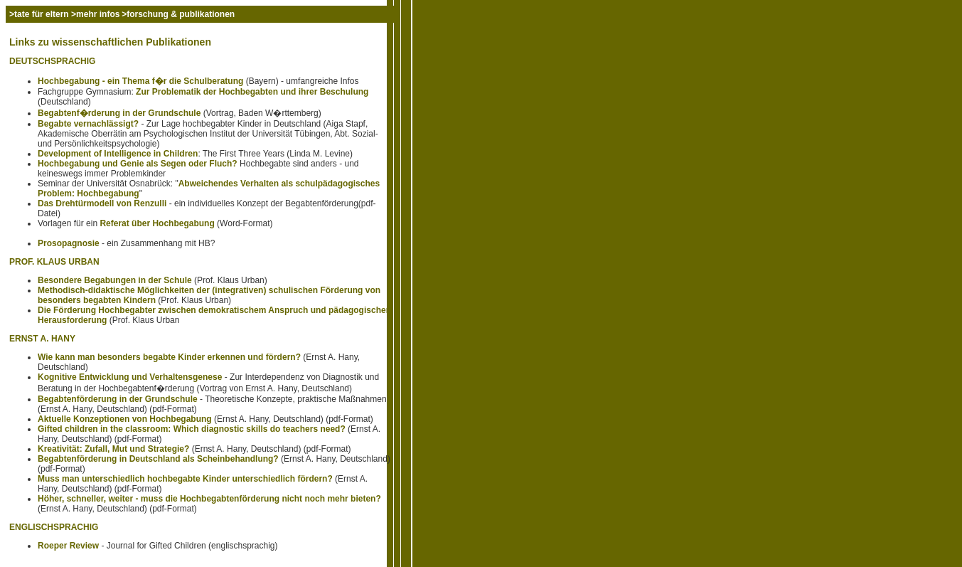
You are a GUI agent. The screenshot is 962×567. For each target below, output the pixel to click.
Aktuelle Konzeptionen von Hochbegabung (125, 419)
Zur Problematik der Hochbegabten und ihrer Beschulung (252, 92)
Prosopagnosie (69, 243)
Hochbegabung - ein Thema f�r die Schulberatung (140, 81)
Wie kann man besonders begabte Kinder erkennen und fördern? (169, 357)
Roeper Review (68, 546)
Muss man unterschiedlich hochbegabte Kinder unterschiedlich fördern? (185, 479)
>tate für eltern (40, 14)
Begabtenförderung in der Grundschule (118, 399)
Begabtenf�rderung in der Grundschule (119, 113)
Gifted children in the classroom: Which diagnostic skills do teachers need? (192, 429)
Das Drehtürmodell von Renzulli (102, 203)
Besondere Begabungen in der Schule (115, 280)
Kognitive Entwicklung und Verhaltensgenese (130, 377)
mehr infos (97, 14)
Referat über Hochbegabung (157, 223)
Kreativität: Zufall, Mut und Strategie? (113, 449)
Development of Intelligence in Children (118, 154)
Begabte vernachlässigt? (88, 124)
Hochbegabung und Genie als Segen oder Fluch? (137, 164)
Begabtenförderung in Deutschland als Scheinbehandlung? (158, 459)
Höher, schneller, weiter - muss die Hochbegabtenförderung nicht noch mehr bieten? (209, 499)
